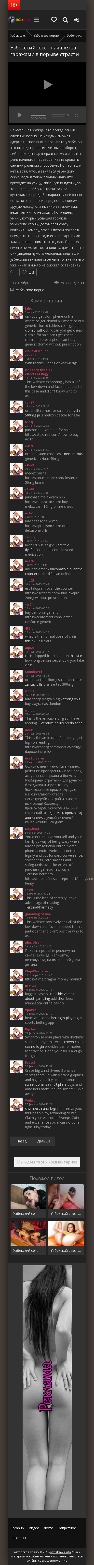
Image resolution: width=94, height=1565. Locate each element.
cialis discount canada (36, 353)
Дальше (43, 1141)
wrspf (29, 691)
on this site (73, 655)
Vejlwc (30, 1100)
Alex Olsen (33, 943)
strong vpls (71, 699)
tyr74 (29, 604)
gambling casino (38, 914)
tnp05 (29, 580)
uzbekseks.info (20, 19)
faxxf (29, 890)
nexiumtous (73, 453)
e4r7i (29, 446)
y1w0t (29, 489)
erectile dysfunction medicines (47, 547)
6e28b (29, 561)
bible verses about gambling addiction (49, 996)
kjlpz (29, 308)
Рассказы (18, 1537)
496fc (29, 628)
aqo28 (29, 648)
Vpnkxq (31, 1010)
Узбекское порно (30, 290)
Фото (48, 1528)
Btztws (30, 986)
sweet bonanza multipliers (46, 1084)
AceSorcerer (34, 758)
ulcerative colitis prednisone (60, 723)
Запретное (67, 1528)
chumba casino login (41, 1108)
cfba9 (29, 465)
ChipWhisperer (36, 971)
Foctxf (30, 1062)
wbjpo (29, 710)
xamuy (30, 537)
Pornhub (17, 1528)
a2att (29, 730)
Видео (34, 1528)
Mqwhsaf (32, 829)
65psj (29, 422)
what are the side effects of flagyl (39, 372)
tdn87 (29, 403)
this (28, 641)
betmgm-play (61, 1017)
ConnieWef (33, 672)
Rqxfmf (31, 1029)
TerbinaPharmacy (39, 907)
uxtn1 (29, 513)
